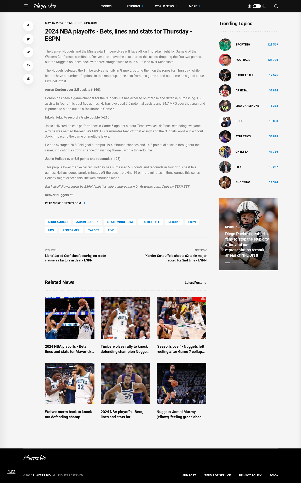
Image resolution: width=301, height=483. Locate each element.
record (174, 222)
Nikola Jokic (58, 222)
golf (239, 121)
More (193, 6)
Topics (106, 6)
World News (164, 6)
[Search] (276, 6)
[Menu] (26, 6)
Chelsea (242, 151)
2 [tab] (234, 262)
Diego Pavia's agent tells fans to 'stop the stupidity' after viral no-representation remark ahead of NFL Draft (247, 244)
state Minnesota (120, 222)
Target (93, 230)
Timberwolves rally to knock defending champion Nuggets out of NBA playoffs (125, 351)
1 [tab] (227, 262)
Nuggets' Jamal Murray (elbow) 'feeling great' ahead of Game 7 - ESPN (180, 417)
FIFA (238, 167)
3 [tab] (241, 262)
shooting (243, 182)
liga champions (248, 105)
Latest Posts (196, 283)
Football (243, 59)
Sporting (243, 44)
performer (71, 230)
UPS (51, 230)
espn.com (90, 23)
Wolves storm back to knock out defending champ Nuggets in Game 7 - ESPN (68, 417)
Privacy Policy (250, 475)
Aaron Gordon (87, 222)
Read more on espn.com (65, 203)
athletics (243, 136)
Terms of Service (217, 475)
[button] (28, 26)
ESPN (192, 222)
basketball (151, 222)
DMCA (274, 475)
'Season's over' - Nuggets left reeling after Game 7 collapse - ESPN (181, 351)
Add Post (189, 475)
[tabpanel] (248, 234)
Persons (133, 6)
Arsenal (242, 90)
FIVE (111, 230)
